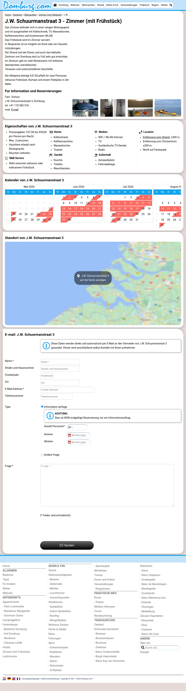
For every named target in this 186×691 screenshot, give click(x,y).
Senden (67, 553)
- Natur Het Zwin (149, 642)
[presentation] (67, 537)
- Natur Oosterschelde (107, 660)
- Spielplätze (55, 614)
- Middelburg (147, 619)
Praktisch (144, 5)
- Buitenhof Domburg (15, 637)
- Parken (99, 610)
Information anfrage (55, 406)
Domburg (63, 5)
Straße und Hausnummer (19, 367)
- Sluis (143, 633)
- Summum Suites (13, 623)
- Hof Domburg (11, 641)
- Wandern (54, 664)
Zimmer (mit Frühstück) (16, 660)
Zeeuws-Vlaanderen (151, 624)
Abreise (49, 441)
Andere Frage (51, 454)
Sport (51, 651)
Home (6, 574)
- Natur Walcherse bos (153, 606)
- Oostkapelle (147, 587)
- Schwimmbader (58, 655)
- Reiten (52, 669)
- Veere (144, 578)
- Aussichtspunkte (58, 605)
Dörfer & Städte (57, 637)
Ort (7, 381)
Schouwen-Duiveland (106, 637)
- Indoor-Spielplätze (59, 619)
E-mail (15, 109)
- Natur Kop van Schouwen (109, 669)
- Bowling (53, 623)
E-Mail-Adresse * (14, 389)
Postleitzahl (12, 375)
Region (155, 5)
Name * (9, 361)
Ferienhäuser (10, 632)
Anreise (49, 434)
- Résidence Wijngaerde (16, 619)
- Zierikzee (100, 655)
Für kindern (9, 592)
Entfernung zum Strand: (156, 137)
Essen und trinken (104, 587)
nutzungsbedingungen (31, 687)
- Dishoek (145, 610)
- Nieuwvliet (146, 628)
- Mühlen (53, 596)
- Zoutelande (147, 601)
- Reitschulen (55, 673)
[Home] (55, 5)
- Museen (53, 587)
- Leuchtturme (56, 601)
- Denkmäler (55, 592)
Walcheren (146, 574)
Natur (51, 642)
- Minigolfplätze (57, 628)
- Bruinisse (100, 651)
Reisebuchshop (103, 623)
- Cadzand (146, 637)
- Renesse (100, 641)
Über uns (145, 651)
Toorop (98, 583)
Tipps (6, 587)
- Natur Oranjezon (150, 583)
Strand (100, 5)
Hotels (6, 655)
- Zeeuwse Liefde (12, 651)
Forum (98, 619)
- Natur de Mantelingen (153, 592)
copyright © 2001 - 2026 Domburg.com (76, 687)
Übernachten (88, 5)
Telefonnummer (14, 395)
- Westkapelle (147, 596)
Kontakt (144, 660)
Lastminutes (10, 664)
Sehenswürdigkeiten (60, 583)
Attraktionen (55, 610)
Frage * (9, 466)
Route (97, 605)
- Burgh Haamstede (105, 664)
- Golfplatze (55, 678)
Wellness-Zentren (58, 633)
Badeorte (8, 583)
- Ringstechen (102, 596)
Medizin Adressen (104, 614)
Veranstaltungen (129, 5)
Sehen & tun (112, 5)
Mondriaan (100, 578)
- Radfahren (55, 660)
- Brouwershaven (104, 646)
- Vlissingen (146, 615)
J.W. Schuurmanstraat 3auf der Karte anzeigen (93, 278)
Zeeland (99, 632)
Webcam (75, 5)
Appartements (11, 610)
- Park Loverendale (13, 614)
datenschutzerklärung (50, 687)
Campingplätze (11, 628)
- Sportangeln (102, 574)
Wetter (164, 5)
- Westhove (9, 646)
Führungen (54, 646)
